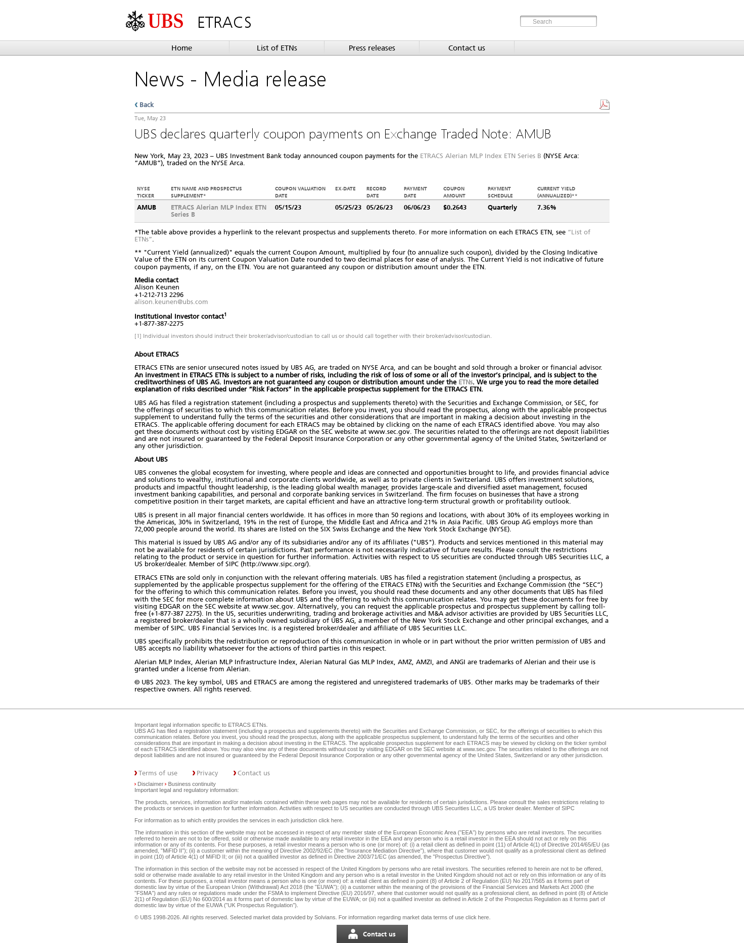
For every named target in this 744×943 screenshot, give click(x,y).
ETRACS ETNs (247, 725)
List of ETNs (277, 48)
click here (330, 820)
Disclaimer (150, 784)
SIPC (568, 808)
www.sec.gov (478, 749)
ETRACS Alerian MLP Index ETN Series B (480, 156)
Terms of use (157, 773)
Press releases (372, 48)
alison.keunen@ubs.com (171, 302)
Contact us (466, 48)
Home (181, 48)
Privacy (207, 773)
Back (147, 105)
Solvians (325, 917)
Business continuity (192, 784)
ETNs (465, 382)
